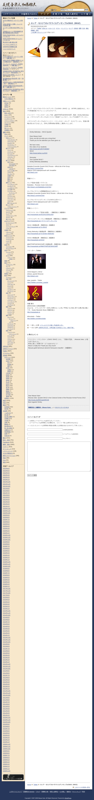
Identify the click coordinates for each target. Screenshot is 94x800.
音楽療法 (7, 130)
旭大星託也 (7, 426)
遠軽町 (7, 396)
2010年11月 (6, 720)
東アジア (8, 160)
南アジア (8, 148)
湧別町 (7, 380)
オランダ (9, 335)
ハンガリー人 (8, 118)
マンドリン (64, 28)
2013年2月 (6, 660)
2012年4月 (6, 682)
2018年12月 (6, 562)
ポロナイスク (13, 320)
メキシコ (8, 233)
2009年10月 (6, 749)
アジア (6, 136)
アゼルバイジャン (12, 206)
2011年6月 (6, 704)
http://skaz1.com (32, 172)
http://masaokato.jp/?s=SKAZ (37, 227)
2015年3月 (6, 604)
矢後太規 (7, 435)
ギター (58, 28)
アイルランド (9, 277)
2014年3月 (6, 631)
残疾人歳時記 (54, 791)
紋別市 (7, 384)
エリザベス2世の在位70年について (13, 28)
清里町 (7, 378)
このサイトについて (15, 791)
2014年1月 (6, 635)
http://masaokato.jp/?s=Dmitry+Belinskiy (40, 233)
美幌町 (33, 30)
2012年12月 (6, 664)
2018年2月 (6, 584)
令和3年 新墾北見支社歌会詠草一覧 (13, 86)
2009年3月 (6, 764)
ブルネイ (9, 194)
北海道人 (7, 398)
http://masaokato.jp (33, 312)
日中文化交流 (12, 163)
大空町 (7, 367)
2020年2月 (6, 531)
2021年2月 (6, 504)
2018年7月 (6, 573)
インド (9, 150)
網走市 (7, 385)
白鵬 (5, 433)
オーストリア (10, 281)
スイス (9, 282)
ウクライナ (10, 323)
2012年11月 (6, 666)
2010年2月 (6, 740)
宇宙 (4, 403)
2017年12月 (6, 588)
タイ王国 (9, 189)
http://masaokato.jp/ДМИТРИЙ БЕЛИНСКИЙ (42, 246)
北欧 (7, 293)
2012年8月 (6, 673)
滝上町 (7, 382)
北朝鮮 (9, 175)
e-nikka (10, 259)
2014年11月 (6, 613)
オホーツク (51, 28)
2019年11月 (6, 537)
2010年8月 (6, 726)
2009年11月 (6, 746)
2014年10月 (6, 615)
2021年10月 (6, 486)
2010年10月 (6, 722)
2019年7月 (6, 546)
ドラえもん (6, 353)
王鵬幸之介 (7, 430)
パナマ (7, 243)
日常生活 (5, 346)
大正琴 (6, 126)
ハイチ (7, 241)
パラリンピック (8, 451)
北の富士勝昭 (8, 416)
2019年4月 (6, 553)
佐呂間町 (8, 359)
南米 (5, 262)
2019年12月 (6, 535)
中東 (5, 245)
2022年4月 (6, 473)
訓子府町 (8, 394)
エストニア (10, 294)
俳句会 (6, 103)
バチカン (9, 313)
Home (29, 18)
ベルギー (9, 341)
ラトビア (9, 303)
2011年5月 (6, 706)
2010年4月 (6, 735)
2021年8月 (6, 491)
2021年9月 (6, 488)
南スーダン (9, 219)
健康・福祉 (6, 444)
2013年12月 (6, 637)
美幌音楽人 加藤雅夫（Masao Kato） (40, 407)
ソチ (10, 322)
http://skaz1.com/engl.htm (35, 168)
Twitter (36, 18)
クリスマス (7, 117)
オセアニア (7, 221)
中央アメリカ (8, 235)
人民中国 (11, 168)
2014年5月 (6, 626)
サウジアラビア (10, 248)
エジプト (8, 212)
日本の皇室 (11, 165)
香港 (8, 180)
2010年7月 (6, 729)
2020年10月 (6, 513)
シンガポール (10, 187)
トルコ (9, 287)
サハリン (11, 319)
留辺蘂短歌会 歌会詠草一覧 (11, 78)
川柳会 (6, 105)
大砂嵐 (6, 420)
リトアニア (10, 305)
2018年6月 (6, 575)
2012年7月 (6, 675)
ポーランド (10, 291)
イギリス (9, 332)
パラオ (7, 228)
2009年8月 (6, 753)
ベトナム (9, 196)
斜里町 (7, 375)
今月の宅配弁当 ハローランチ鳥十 (13, 21)
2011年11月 (6, 693)
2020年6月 (6, 522)
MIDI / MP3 (7, 113)
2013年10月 (6, 642)
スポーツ (5, 447)
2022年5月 (6, 471)
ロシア (71, 28)
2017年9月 (6, 595)
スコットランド (12, 334)
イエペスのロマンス (9, 49)
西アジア (8, 204)
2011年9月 (6, 697)
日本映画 (7, 407)
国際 (80, 28)
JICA (5, 134)
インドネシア (10, 184)
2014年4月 (6, 628)
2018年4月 (6, 580)
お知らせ (44, 28)
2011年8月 (6, 700)
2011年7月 (6, 702)
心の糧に (62, 791)
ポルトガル (10, 342)
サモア (7, 224)
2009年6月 (6, 757)
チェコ (9, 286)
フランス (9, 339)
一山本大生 (7, 413)
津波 (4, 458)
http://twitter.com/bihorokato (36, 318)
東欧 (87, 28)
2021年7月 (6, 493)
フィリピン (10, 191)
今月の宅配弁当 (8, 98)
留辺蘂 (9, 364)
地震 (4, 400)
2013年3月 (6, 657)
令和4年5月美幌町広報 (10, 47)
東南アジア (9, 182)
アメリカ (8, 252)
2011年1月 (6, 715)
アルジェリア (9, 210)
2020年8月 (6, 517)
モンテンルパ (12, 192)
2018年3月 (6, 582)
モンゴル (9, 174)
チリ (7, 266)
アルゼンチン (9, 264)
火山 (4, 460)
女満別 (9, 369)
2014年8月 (6, 620)
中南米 (6, 230)
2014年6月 (6, 624)
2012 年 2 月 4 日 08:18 (62, 407)
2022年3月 (6, 475)
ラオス (9, 201)
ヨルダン (8, 217)
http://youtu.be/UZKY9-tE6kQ (39, 149)
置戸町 (7, 387)
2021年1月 (6, 506)
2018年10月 (6, 566)
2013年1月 (6, 662)
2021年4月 (6, 499)
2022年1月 (6, 479)
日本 (83, 28)
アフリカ (7, 208)
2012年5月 (6, 680)
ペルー (7, 271)
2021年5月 (6, 497)
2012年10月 (6, 668)
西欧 (7, 330)
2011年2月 (6, 713)
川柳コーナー (7, 101)
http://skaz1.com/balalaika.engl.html (39, 187)
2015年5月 (6, 599)
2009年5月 (6, 760)
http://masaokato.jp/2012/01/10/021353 (40, 214)
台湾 (8, 177)
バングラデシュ (11, 155)
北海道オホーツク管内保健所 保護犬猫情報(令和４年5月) (13, 32)
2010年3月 (6, 737)
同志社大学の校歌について (11, 75)
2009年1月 (6, 769)
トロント (9, 257)
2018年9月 (6, 568)
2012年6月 (6, 677)
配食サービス (7, 97)
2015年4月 (6, 602)
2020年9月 (6, 515)
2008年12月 (6, 771)
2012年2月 (6, 686)
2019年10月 (6, 539)
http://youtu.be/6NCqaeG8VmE (38, 400)
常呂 (8, 362)
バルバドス (9, 232)
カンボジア (10, 186)
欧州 (5, 275)
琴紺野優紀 (7, 431)
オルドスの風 (10, 170)
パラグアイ (9, 268)
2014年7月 (6, 622)
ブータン (9, 158)
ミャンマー (10, 199)
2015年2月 (6, 606)
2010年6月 (6, 731)
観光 (4, 438)
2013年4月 (6, 655)
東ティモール (10, 203)
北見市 (7, 361)
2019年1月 (6, 560)
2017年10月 (6, 593)
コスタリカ (9, 239)
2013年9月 (6, 644)
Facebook (6, 442)
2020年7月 (6, 519)
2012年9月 (6, 671)
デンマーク (10, 298)
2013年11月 (6, 640)
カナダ (7, 255)
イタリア (9, 308)
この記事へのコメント (38, 32)
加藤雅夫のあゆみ (28, 791)
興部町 (7, 391)
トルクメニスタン (12, 146)
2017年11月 (6, 591)
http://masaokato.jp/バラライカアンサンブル (42, 221)
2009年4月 (6, 762)
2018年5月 (6, 577)
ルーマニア (10, 329)
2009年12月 (6, 744)
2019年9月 (6, 542)
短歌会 (6, 106)
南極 (5, 261)
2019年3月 (6, 555)
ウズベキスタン (11, 139)
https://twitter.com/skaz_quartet (37, 282)
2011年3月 (6, 711)
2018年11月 (6, 564)
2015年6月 (6, 597)
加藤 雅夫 (9, 58)
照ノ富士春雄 (8, 428)
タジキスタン (10, 144)
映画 (4, 405)
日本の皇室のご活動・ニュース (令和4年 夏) (12, 24)
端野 (8, 366)
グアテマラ (9, 237)
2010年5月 (6, 733)
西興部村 (8, 392)
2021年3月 (6, 502)
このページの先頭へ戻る (82, 787)
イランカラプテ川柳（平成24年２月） (52, 325)
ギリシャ (9, 310)
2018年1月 (6, 586)
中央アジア (9, 138)
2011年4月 (6, 708)
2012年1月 (6, 688)
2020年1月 (6, 533)
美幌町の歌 (44, 791)
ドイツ (9, 337)
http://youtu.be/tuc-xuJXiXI (38, 153)
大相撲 (5, 411)
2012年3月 (6, 684)
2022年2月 (6, 477)
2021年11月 (6, 484)
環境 (4, 462)
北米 (5, 250)
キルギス (9, 143)
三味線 (6, 124)
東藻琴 (9, 371)
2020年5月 (6, 524)
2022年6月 (6, 468)
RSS (83, 791)
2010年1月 (6, 742)
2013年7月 (6, 649)
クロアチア (10, 325)
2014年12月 (6, 611)
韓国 (8, 179)
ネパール (9, 153)
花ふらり (7, 128)
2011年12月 (6, 691)
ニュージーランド (10, 226)
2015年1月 (6, 608)
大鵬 (5, 422)
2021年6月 (6, 495)
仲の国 (6, 414)
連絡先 (69, 791)
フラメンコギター (9, 120)
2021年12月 (6, 482)
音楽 (37, 30)
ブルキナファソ (10, 215)
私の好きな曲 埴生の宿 (10, 42)
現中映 (6, 408)
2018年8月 (6, 571)
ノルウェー (10, 300)
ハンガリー (10, 289)
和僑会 (6, 273)
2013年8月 (6, 646)
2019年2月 (6, 557)
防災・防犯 (6, 440)
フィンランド (10, 301)
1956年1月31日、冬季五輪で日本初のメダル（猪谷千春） (57, 327)
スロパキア (10, 284)
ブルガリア (10, 327)
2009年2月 (6, 766)
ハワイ (9, 254)
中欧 (7, 279)
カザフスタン (10, 141)
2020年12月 (6, 508)
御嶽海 (6, 424)
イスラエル (9, 246)
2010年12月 (6, 717)
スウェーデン (10, 296)
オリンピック (7, 449)
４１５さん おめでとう (10, 44)
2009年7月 (6, 755)
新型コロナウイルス (9, 455)
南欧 (7, 306)
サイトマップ (76, 791)
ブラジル (8, 270)
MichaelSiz (14, 72)
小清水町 (8, 373)
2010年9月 (6, 724)
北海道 (76, 28)
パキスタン (10, 157)
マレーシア (10, 198)
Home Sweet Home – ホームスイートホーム (13, 35)
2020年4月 (6, 526)
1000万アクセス (8, 349)
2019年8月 (6, 544)
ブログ (38, 791)
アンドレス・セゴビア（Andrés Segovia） (13, 68)
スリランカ (10, 151)
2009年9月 (6, 751)
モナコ (9, 344)
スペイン (9, 312)
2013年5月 (6, 653)
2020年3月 (6, 528)
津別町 (7, 376)
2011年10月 (6, 695)
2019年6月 (6, 548)
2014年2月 (6, 633)
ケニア (7, 213)
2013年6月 (6, 651)
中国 (8, 167)
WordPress (68, 798)
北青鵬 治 (7, 418)
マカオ (9, 172)
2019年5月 (6, 551)
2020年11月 (6, 511)
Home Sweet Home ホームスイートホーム (12, 39)
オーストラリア (10, 223)
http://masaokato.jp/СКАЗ (35, 240)
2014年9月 (6, 617)
